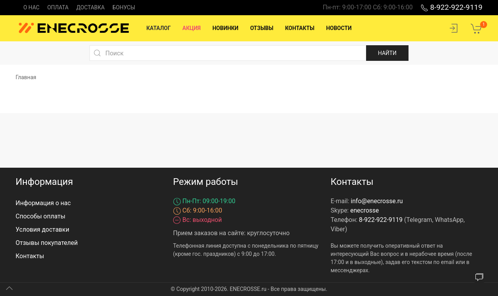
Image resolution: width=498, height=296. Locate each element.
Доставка (90, 7)
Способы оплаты (40, 216)
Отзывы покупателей (47, 242)
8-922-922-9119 (451, 7)
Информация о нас (43, 203)
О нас (31, 7)
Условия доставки (42, 229)
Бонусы (123, 7)
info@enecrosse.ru (377, 201)
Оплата (57, 7)
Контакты (30, 256)
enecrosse (364, 210)
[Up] (9, 288)
